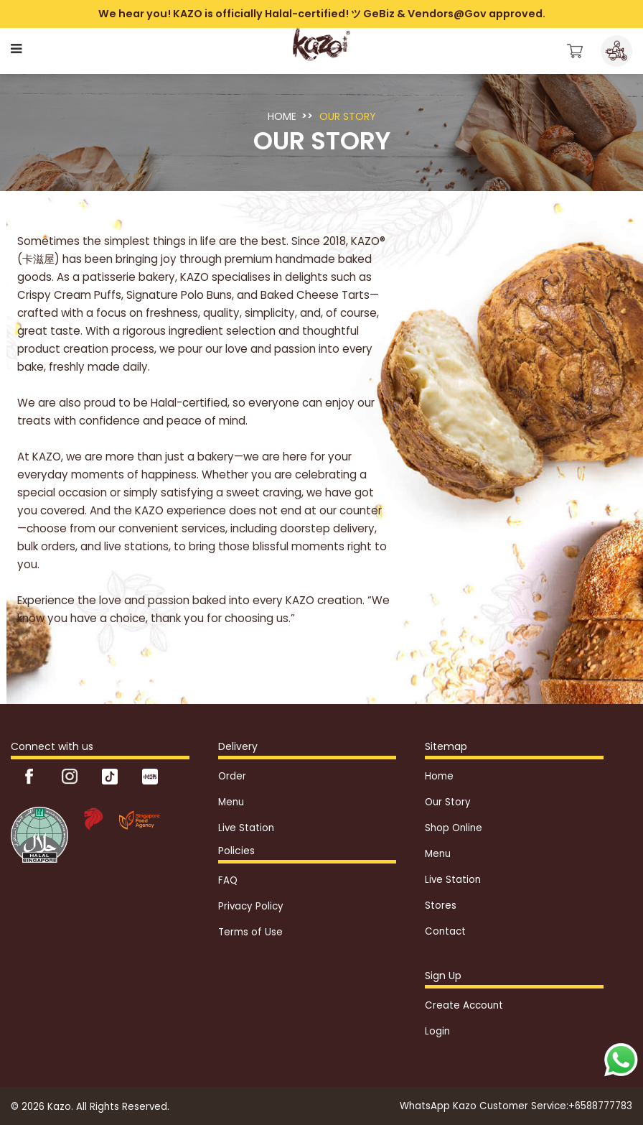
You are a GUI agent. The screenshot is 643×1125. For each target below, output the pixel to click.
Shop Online (453, 828)
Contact (445, 931)
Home (282, 116)
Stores (440, 905)
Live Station (246, 828)
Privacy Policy (250, 906)
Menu (231, 802)
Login (437, 1031)
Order (232, 776)
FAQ (228, 880)
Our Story (347, 116)
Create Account (464, 1005)
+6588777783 (600, 1106)
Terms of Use (250, 932)
